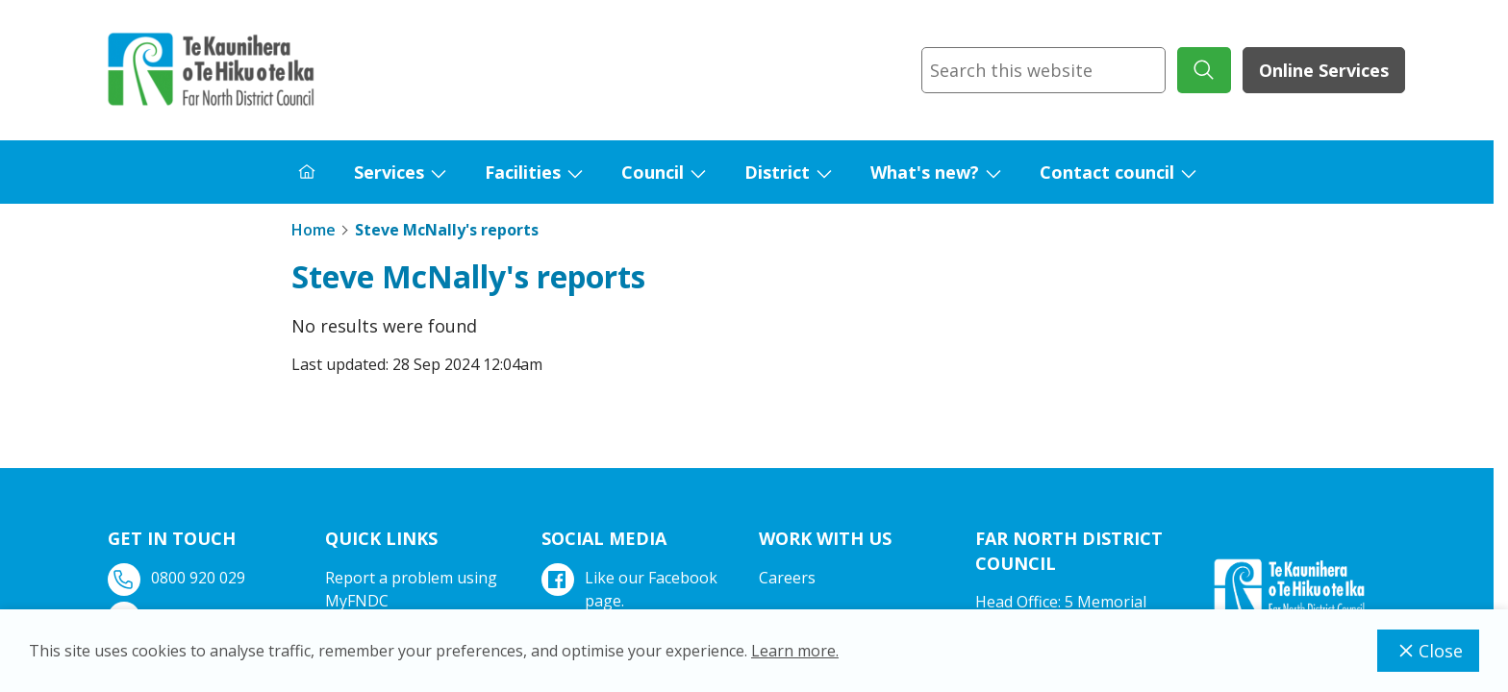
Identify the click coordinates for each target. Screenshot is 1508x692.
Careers (787, 577)
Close (1428, 650)
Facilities (523, 172)
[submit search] (1204, 70)
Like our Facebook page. (631, 589)
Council (652, 172)
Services (389, 172)
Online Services (1324, 70)
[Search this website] (1043, 70)
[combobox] (1043, 70)
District (777, 172)
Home (313, 229)
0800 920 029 (178, 578)
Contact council (1107, 172)
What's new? (924, 172)
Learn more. (795, 650)
